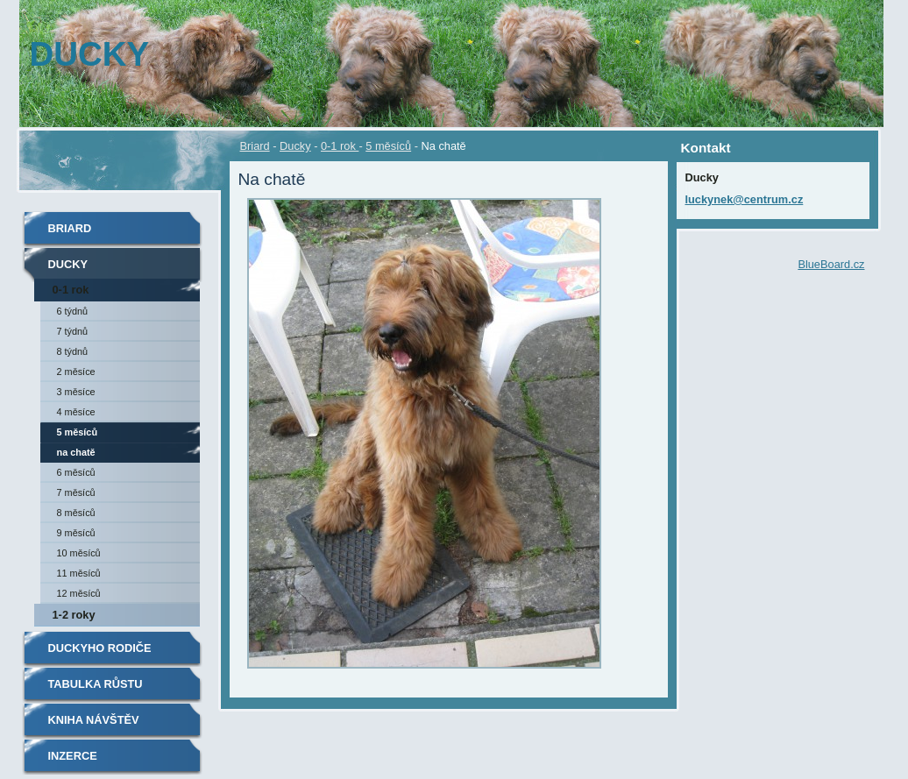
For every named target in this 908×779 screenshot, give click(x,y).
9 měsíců (76, 533)
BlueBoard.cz (831, 264)
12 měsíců (79, 593)
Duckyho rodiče (100, 648)
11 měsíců (79, 573)
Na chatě (76, 452)
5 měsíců (388, 145)
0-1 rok (339, 145)
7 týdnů (73, 331)
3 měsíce (76, 391)
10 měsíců (79, 553)
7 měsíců (76, 492)
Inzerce (72, 755)
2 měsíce (76, 371)
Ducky (295, 145)
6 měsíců (76, 472)
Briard (255, 145)
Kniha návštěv (93, 719)
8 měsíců (76, 512)
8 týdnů (73, 351)
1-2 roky (74, 614)
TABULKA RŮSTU (95, 683)
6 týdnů (73, 311)
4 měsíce (76, 412)
